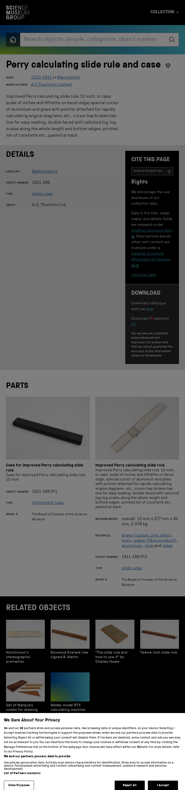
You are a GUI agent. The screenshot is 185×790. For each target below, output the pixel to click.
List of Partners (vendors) (22, 777)
